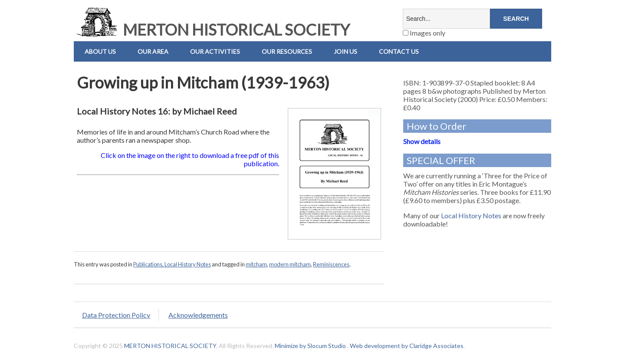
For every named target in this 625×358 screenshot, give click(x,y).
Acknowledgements (198, 315)
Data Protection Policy (116, 315)
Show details (422, 141)
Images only (424, 33)
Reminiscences (331, 264)
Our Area (153, 51)
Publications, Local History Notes (172, 264)
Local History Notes (471, 215)
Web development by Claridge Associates (407, 345)
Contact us (399, 51)
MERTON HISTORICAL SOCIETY (212, 29)
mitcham (256, 264)
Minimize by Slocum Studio (310, 345)
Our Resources (287, 51)
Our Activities (215, 51)
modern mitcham (290, 264)
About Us (100, 51)
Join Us (345, 51)
